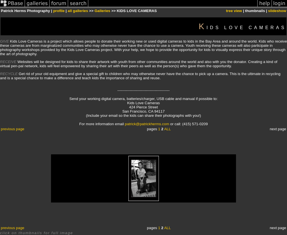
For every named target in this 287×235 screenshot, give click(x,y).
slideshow (277, 11)
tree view (234, 11)
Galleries (102, 11)
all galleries (78, 11)
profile (59, 11)
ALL (167, 129)
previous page (12, 129)
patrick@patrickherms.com (147, 124)
